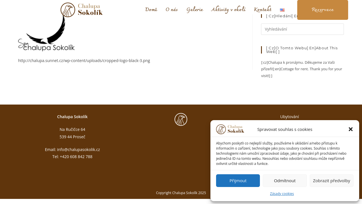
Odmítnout (285, 180)
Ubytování (289, 116)
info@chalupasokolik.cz (78, 149)
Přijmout (238, 180)
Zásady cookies (282, 193)
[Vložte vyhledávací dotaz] (302, 29)
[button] (351, 129)
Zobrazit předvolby (331, 180)
